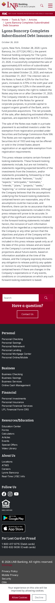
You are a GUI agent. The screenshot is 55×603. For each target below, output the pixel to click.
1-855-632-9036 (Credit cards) (19, 547)
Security (6, 578)
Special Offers (9, 444)
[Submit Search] (46, 298)
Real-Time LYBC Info (13, 476)
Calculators (8, 433)
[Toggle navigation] (50, 5)
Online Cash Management (16, 385)
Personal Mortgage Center (16, 353)
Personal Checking (12, 339)
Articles (6, 437)
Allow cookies (19, 597)
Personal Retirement (13, 346)
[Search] (20, 298)
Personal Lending (11, 350)
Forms (5, 430)
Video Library (9, 448)
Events (5, 440)
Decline (39, 597)
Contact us (27, 314)
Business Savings (11, 377)
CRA (4, 582)
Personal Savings (11, 342)
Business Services (12, 381)
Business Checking (12, 374)
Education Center (11, 426)
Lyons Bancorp (10, 472)
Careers (6, 468)
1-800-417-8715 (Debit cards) (18, 544)
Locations (7, 461)
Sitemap (7, 565)
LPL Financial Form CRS (15, 409)
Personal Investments (14, 398)
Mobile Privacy (10, 575)
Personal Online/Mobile (15, 357)
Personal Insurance (13, 402)
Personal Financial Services (17, 405)
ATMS (5, 465)
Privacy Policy (10, 571)
